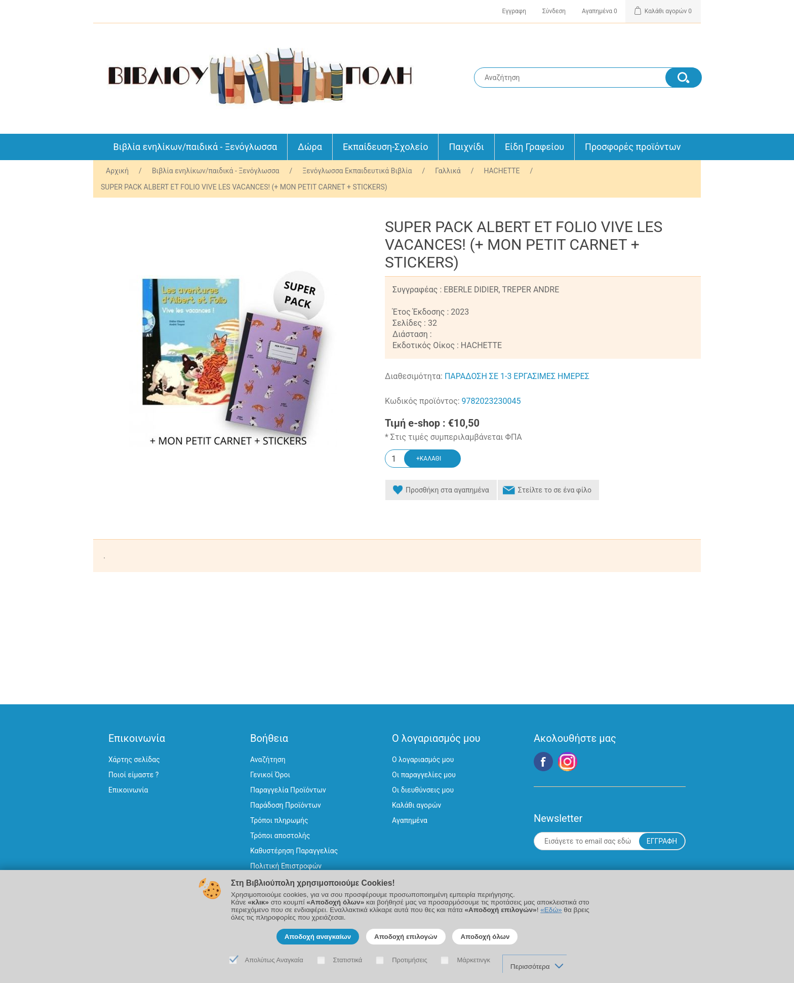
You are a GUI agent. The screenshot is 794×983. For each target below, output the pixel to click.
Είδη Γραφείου (534, 146)
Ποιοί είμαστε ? (133, 775)
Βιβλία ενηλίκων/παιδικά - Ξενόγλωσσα (195, 146)
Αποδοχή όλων (484, 936)
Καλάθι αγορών (416, 805)
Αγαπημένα (409, 820)
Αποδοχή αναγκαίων (318, 936)
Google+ (567, 761)
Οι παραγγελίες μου (424, 775)
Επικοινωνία (128, 790)
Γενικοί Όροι (270, 775)
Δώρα (310, 146)
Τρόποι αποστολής (280, 835)
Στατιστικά (348, 960)
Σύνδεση (554, 11)
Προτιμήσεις (409, 960)
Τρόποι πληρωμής (279, 820)
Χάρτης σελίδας (134, 759)
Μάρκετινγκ (473, 960)
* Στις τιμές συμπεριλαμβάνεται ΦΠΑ (453, 437)
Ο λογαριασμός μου (423, 759)
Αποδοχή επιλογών (406, 936)
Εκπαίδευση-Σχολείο (385, 146)
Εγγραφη (514, 11)
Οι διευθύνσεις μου (423, 790)
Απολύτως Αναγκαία (274, 960)
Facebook (543, 761)
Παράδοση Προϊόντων (285, 805)
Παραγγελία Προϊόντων (288, 790)
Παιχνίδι (466, 146)
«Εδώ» (551, 910)
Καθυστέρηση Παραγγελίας (294, 851)
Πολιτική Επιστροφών (286, 866)
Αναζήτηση (268, 759)
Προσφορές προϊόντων (633, 146)
